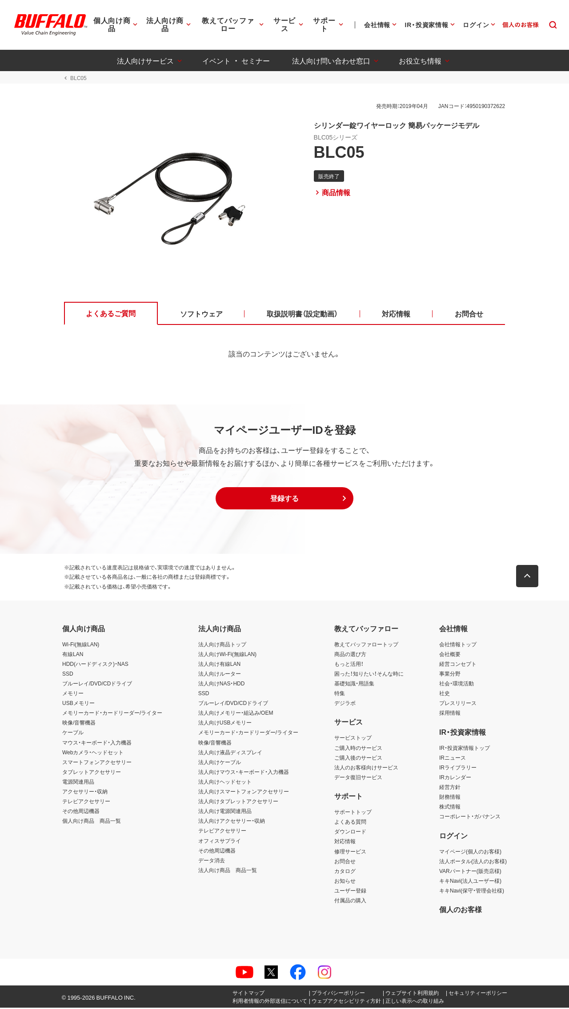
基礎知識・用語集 (354, 685)
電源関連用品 (78, 783)
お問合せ (345, 862)
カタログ (345, 872)
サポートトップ (353, 813)
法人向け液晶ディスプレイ (230, 753)
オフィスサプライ (219, 841)
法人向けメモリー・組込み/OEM (235, 714)
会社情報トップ (458, 645)
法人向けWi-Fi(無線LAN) (227, 655)
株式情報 (450, 808)
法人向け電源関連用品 (225, 812)
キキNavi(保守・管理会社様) (471, 892)
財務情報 (450, 798)
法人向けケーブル (219, 763)
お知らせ (345, 881)
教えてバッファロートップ (366, 645)
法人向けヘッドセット (225, 783)
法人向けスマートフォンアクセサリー (243, 793)
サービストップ (353, 739)
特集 (339, 694)
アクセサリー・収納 (85, 793)
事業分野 (450, 675)
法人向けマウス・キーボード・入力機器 (243, 773)
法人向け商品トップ (222, 645)
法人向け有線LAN (219, 665)
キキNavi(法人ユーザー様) (470, 881)
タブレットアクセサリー (91, 773)
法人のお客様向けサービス (366, 768)
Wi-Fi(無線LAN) (80, 645)
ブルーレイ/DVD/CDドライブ (97, 685)
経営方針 (450, 788)
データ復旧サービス (358, 778)
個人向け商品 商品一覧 (91, 822)
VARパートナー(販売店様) (470, 872)
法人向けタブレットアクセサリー (238, 802)
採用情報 (450, 714)
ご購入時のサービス (358, 749)
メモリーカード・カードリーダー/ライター (112, 714)
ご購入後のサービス (358, 758)
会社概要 (450, 655)
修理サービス (350, 852)
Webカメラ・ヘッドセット (93, 753)
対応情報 (345, 842)
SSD (67, 675)
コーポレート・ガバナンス (470, 817)
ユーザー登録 (350, 892)
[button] (284, 499)
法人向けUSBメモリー (225, 724)
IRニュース (452, 758)
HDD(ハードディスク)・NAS (95, 665)
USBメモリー (78, 704)
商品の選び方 (350, 655)
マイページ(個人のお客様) (470, 852)
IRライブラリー (458, 768)
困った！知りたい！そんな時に (369, 675)
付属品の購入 (350, 901)
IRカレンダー (455, 778)
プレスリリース (458, 704)
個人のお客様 (460, 910)
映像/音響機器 (79, 724)
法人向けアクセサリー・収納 (231, 822)
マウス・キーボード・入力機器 (97, 743)
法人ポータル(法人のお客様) (473, 862)
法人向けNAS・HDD (221, 685)
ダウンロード (350, 833)
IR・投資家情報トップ (464, 749)
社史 (444, 694)
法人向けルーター (219, 675)
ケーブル (73, 733)
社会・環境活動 (456, 685)
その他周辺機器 (81, 812)
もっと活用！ (349, 665)
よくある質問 (350, 823)
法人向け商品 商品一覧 (227, 871)
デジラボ (345, 704)
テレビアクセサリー (86, 802)
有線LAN (72, 655)
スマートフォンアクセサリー (97, 763)
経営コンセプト (458, 665)
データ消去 (211, 861)
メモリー (73, 694)
